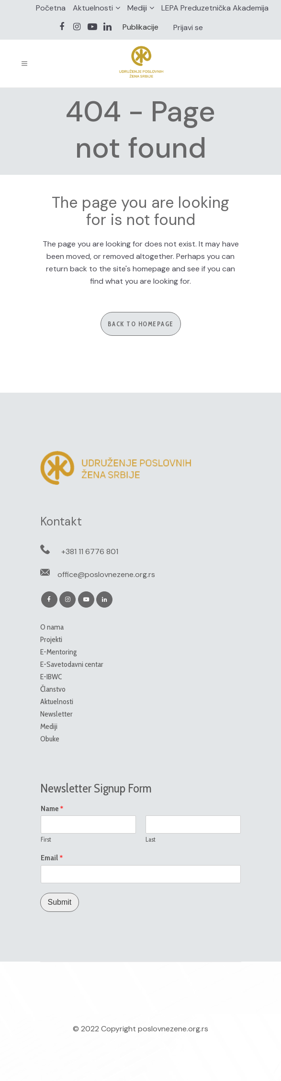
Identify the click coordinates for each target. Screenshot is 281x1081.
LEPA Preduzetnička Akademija (215, 8)
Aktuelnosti (93, 8)
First (46, 839)
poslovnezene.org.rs (173, 1029)
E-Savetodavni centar (71, 664)
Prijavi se (188, 27)
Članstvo (53, 689)
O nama (52, 626)
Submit (60, 902)
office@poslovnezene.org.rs (106, 574)
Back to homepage (141, 324)
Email (52, 858)
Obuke (49, 738)
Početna (51, 8)
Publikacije (140, 27)
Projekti (51, 639)
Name (52, 808)
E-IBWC (51, 676)
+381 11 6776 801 (89, 551)
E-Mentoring (58, 651)
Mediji (137, 8)
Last (151, 839)
